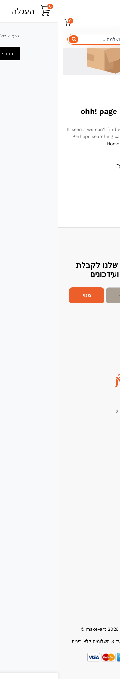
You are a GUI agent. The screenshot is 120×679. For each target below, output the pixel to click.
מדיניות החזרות (100, 557)
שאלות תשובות (101, 584)
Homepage (60, 143)
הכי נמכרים (104, 467)
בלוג (111, 521)
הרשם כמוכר (103, 575)
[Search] (15, 39)
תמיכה (109, 548)
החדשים (107, 477)
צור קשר (106, 512)
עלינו (110, 503)
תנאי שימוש (104, 566)
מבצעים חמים (102, 458)
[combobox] (60, 39)
